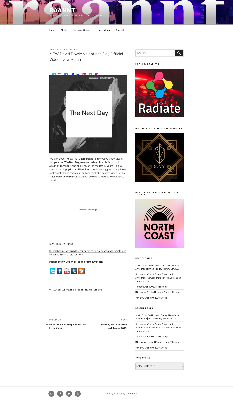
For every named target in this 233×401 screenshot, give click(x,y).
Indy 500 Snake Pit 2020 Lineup (151, 297)
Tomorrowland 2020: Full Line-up (151, 286)
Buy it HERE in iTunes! (61, 243)
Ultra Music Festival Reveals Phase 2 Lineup (157, 292)
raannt (62, 10)
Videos (98, 290)
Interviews (104, 30)
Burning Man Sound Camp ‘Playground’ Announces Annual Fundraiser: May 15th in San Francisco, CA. (158, 277)
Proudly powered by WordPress (121, 393)
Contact (119, 30)
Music (64, 30)
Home (52, 30)
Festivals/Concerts (83, 30)
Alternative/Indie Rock (68, 290)
